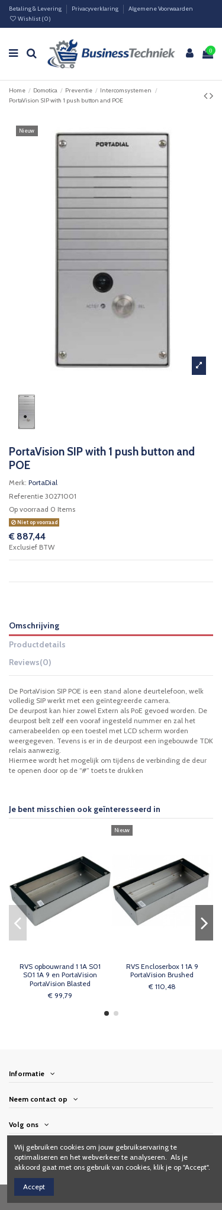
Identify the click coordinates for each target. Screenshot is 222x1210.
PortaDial (42, 482)
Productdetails (37, 644)
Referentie (26, 496)
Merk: (18, 482)
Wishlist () (30, 19)
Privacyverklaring (96, 8)
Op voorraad (29, 509)
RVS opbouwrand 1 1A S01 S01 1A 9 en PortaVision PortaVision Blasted (60, 975)
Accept (34, 1186)
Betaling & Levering (36, 8)
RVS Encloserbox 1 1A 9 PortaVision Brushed (162, 970)
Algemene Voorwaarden (160, 8)
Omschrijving (34, 625)
